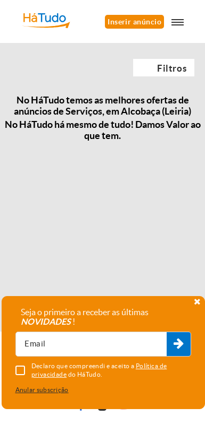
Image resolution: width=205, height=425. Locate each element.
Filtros (171, 68)
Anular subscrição (42, 389)
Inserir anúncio (134, 22)
